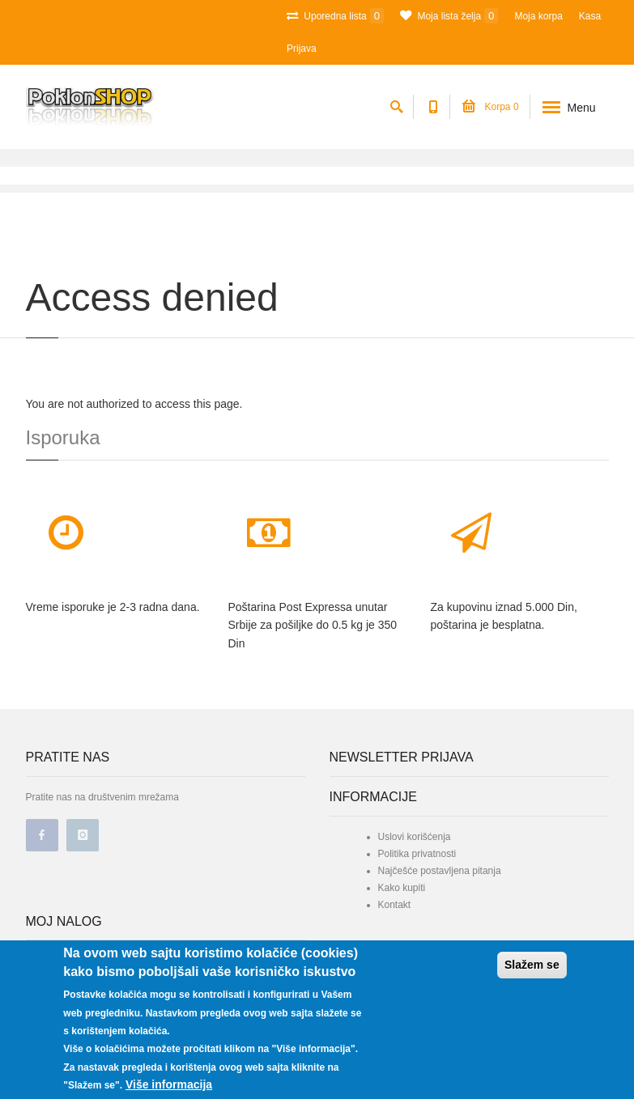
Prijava (302, 48)
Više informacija (169, 1084)
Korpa (490, 107)
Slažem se (532, 964)
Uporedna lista (335, 15)
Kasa (590, 16)
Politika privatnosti (417, 853)
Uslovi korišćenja (414, 836)
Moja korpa (538, 16)
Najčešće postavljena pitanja (439, 870)
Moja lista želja (449, 15)
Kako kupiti (402, 887)
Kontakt (394, 904)
